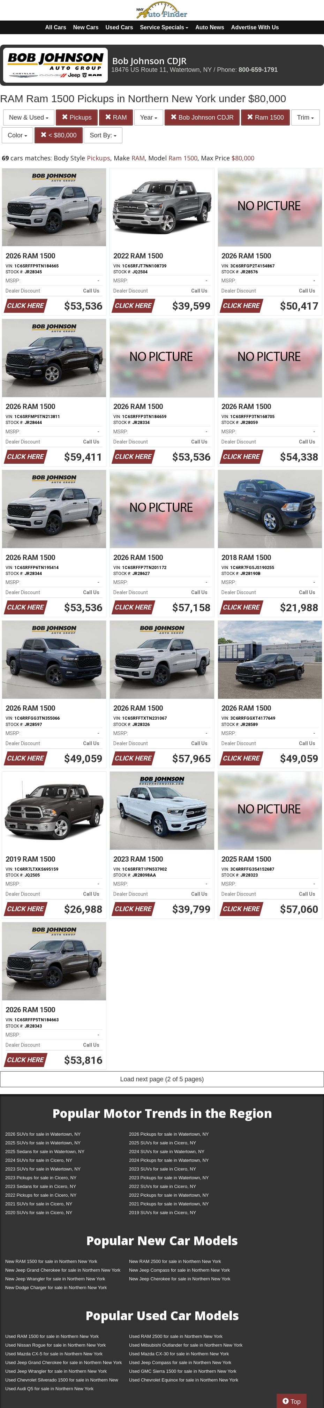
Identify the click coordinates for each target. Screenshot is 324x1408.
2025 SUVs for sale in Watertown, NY (43, 1142)
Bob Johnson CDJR (202, 117)
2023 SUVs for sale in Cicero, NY (162, 1169)
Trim (305, 117)
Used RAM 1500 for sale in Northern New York (52, 1336)
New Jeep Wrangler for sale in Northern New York (55, 1278)
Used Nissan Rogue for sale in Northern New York (55, 1345)
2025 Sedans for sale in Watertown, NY (44, 1151)
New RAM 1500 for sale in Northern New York (51, 1261)
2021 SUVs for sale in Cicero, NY (38, 1203)
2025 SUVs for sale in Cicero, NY (162, 1142)
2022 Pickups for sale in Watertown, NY (169, 1195)
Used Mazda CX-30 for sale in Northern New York (179, 1353)
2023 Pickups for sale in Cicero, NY (40, 1177)
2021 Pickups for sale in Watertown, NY (169, 1203)
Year (148, 117)
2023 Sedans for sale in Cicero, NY (40, 1186)
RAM (116, 117)
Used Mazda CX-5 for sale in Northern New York (54, 1353)
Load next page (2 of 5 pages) (162, 1079)
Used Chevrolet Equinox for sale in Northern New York (183, 1380)
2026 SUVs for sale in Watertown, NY (43, 1134)
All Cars (55, 27)
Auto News (209, 27)
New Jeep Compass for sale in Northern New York (179, 1270)
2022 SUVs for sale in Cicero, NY (162, 1186)
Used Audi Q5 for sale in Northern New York (49, 1388)
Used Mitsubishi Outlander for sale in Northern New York (185, 1345)
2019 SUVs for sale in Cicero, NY (162, 1212)
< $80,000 (58, 135)
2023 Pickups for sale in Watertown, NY (169, 1177)
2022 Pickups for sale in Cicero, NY (40, 1195)
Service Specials (164, 27)
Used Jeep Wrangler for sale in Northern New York (56, 1371)
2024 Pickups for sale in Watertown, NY (169, 1160)
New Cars (86, 27)
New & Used (28, 117)
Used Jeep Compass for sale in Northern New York (180, 1362)
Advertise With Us (255, 27)
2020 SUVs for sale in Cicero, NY (38, 1212)
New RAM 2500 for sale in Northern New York (175, 1261)
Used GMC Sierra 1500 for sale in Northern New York (182, 1371)
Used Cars (119, 27)
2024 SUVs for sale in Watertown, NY (166, 1151)
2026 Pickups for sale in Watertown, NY (169, 1134)
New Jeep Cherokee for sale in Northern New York (179, 1278)
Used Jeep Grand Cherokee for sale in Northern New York (63, 1362)
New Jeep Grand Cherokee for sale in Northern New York (62, 1270)
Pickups (77, 117)
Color (17, 135)
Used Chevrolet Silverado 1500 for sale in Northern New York (61, 1381)
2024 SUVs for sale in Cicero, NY (38, 1160)
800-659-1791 (258, 69)
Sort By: (103, 135)
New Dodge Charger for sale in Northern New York (56, 1287)
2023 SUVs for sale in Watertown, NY (43, 1169)
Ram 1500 (265, 117)
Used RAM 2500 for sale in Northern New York (176, 1336)
